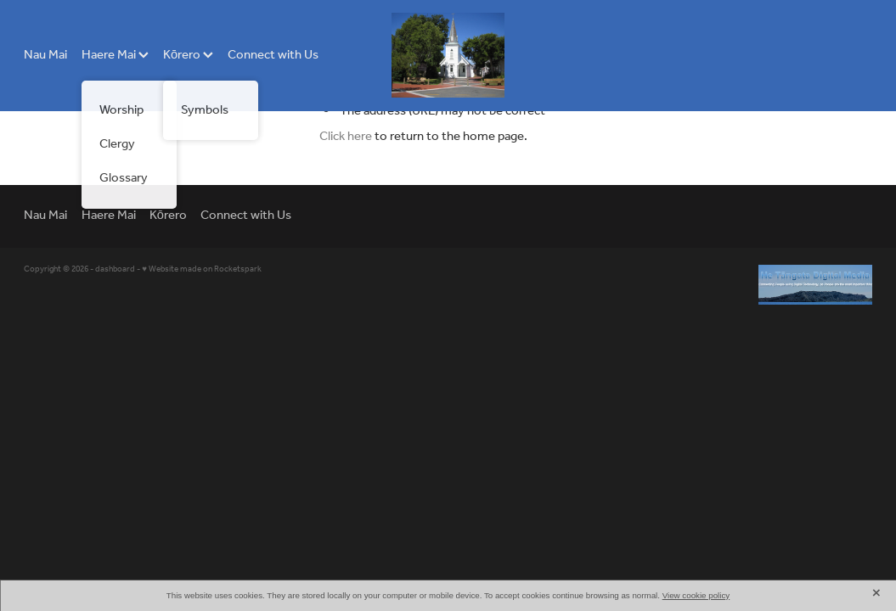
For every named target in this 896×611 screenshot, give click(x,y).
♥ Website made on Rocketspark (202, 269)
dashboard (115, 269)
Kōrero (188, 55)
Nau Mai (45, 55)
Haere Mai (115, 55)
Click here (345, 137)
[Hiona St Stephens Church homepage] (448, 55)
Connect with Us (273, 55)
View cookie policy (696, 595)
